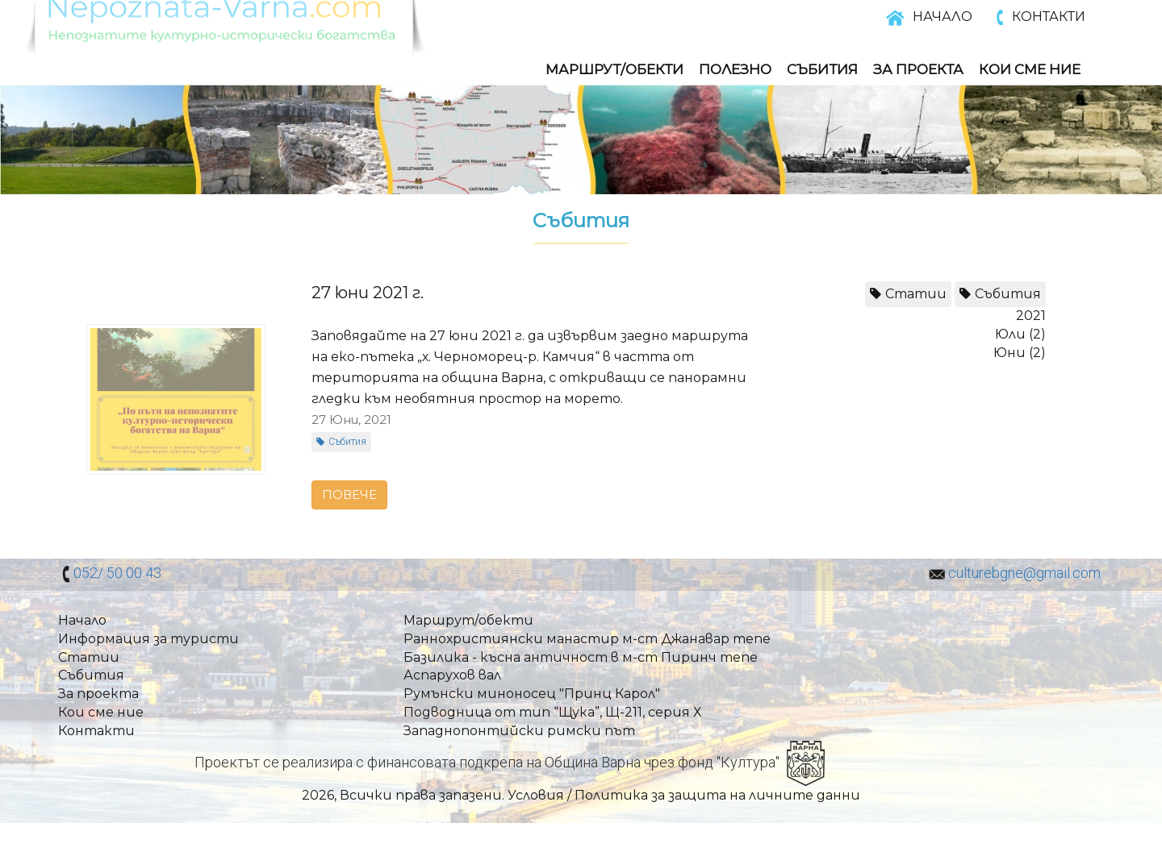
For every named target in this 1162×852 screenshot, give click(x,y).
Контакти (96, 730)
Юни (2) (1019, 352)
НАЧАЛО (942, 16)
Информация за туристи (148, 638)
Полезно (735, 69)
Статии (916, 293)
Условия (536, 795)
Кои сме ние (101, 712)
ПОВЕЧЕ (349, 494)
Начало (82, 620)
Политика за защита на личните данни (717, 795)
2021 (1031, 315)
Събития (822, 69)
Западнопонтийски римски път (519, 730)
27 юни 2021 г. (367, 292)
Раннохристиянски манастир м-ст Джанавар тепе (587, 638)
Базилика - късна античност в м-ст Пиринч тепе (580, 657)
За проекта (98, 693)
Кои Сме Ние (1029, 69)
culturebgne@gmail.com (1024, 572)
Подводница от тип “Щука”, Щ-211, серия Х (552, 712)
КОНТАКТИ (1048, 16)
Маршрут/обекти (614, 69)
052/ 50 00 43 (117, 572)
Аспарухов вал (452, 675)
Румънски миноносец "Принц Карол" (531, 693)
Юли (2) (1020, 334)
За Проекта (918, 69)
